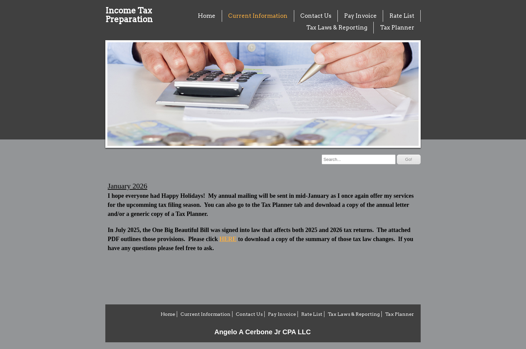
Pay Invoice (360, 16)
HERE (227, 239)
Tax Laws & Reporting (336, 27)
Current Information (257, 16)
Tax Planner (397, 27)
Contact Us (315, 16)
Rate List (401, 16)
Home (206, 16)
